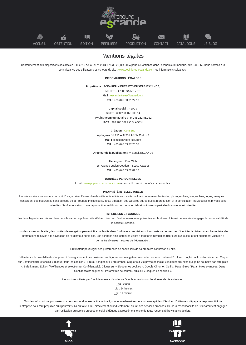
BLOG (68, 341)
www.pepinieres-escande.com (136, 69)
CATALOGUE (177, 331)
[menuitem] (39, 41)
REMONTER (68, 331)
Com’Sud (129, 130)
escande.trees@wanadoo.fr (126, 95)
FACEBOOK (177, 341)
